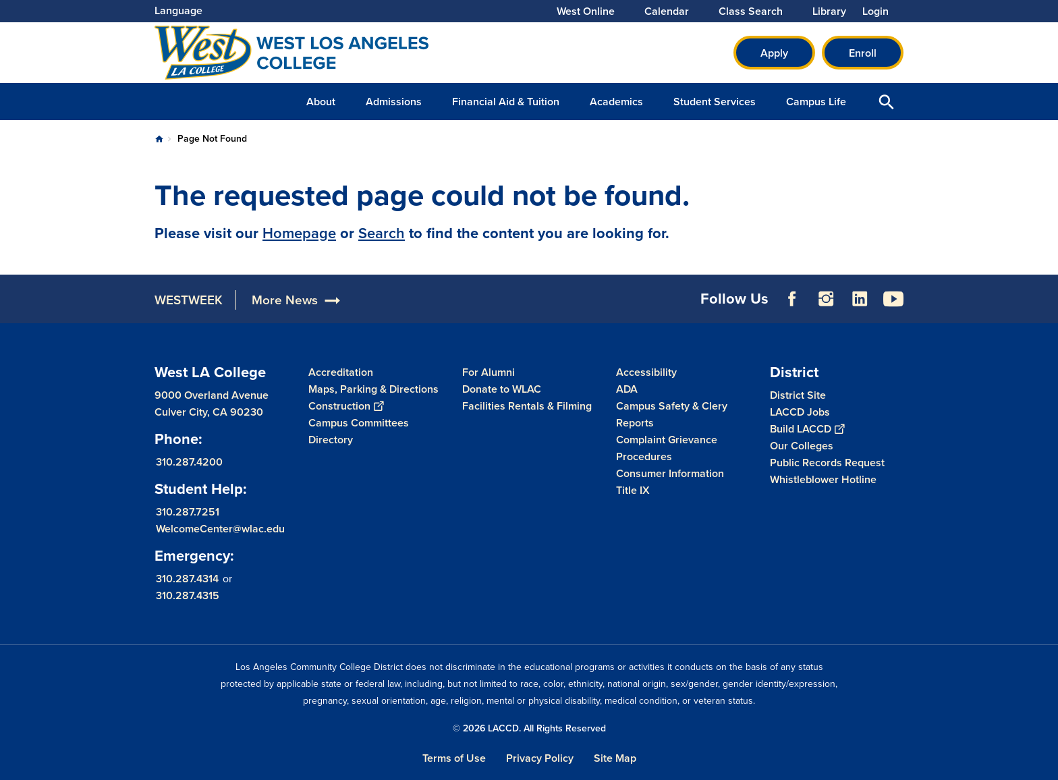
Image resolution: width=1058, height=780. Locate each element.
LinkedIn (860, 299)
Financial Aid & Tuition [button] (505, 101)
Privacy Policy (540, 758)
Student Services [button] (714, 101)
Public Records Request (827, 462)
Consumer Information (670, 473)
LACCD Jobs (800, 412)
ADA (627, 389)
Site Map (615, 758)
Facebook (792, 299)
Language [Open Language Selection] (178, 10)
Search (381, 233)
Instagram (826, 299)
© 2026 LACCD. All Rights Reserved (529, 728)
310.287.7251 (187, 512)
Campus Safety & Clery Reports (671, 414)
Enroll (862, 53)
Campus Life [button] (816, 101)
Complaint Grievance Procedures (666, 448)
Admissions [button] (394, 101)
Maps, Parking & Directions (373, 389)
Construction (345, 406)
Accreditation (340, 372)
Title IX (633, 490)
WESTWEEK (189, 300)
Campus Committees (358, 422)
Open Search (886, 101)
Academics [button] (616, 101)
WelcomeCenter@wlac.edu (220, 528)
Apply (774, 53)
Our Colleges (801, 445)
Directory (330, 439)
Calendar (666, 11)
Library (829, 11)
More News (285, 300)
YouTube (893, 299)
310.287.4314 (187, 578)
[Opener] (1044, 298)
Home (159, 139)
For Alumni (488, 372)
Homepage (299, 233)
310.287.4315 (187, 595)
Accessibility (646, 372)
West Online (586, 11)
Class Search (751, 11)
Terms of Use (454, 758)
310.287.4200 (189, 462)
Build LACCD (807, 429)
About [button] (320, 101)
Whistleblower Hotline (823, 479)
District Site (798, 395)
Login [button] (875, 11)
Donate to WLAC (501, 389)
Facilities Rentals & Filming (527, 406)
